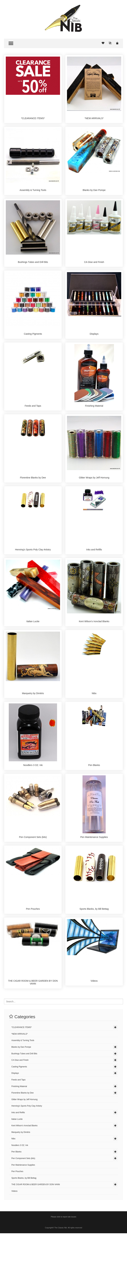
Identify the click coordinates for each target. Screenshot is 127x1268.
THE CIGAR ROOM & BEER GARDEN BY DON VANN (33, 1017)
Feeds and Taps (33, 417)
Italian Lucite (33, 641)
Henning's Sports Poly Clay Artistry (33, 567)
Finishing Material (94, 417)
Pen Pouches (33, 940)
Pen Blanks (94, 791)
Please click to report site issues (63, 1251)
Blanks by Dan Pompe (94, 193)
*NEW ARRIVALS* (94, 118)
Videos (94, 1015)
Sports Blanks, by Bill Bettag (94, 940)
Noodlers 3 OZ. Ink (33, 791)
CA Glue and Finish (94, 268)
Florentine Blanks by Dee (33, 492)
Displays (94, 342)
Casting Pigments (33, 342)
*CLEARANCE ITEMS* (33, 118)
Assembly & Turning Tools (33, 193)
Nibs (94, 716)
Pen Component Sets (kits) (33, 866)
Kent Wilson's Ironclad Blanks (94, 641)
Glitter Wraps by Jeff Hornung (94, 492)
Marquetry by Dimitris (33, 716)
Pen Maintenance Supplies (94, 866)
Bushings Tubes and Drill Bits (33, 268)
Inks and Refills (94, 567)
